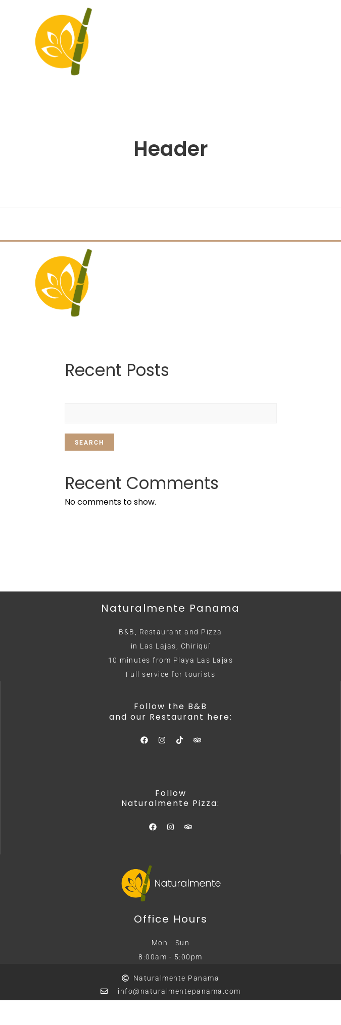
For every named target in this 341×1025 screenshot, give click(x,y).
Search (89, 442)
